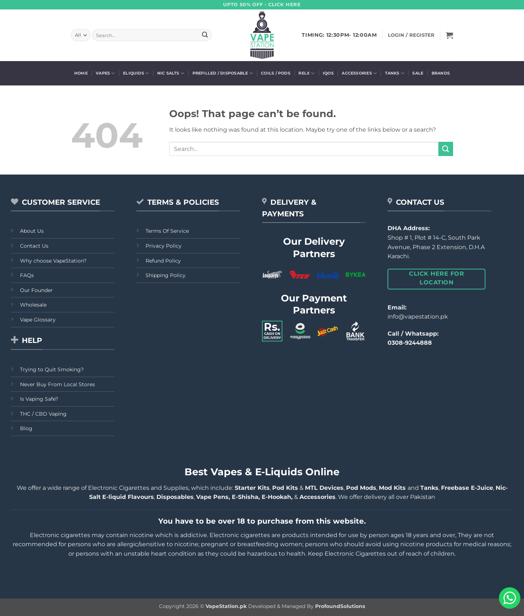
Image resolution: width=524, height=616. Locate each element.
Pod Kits (285, 487)
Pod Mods (361, 487)
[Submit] (205, 35)
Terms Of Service (167, 231)
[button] (449, 35)
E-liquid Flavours (128, 496)
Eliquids (136, 73)
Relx (306, 73)
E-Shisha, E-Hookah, (261, 496)
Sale (417, 73)
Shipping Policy (166, 275)
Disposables (175, 496)
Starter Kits (252, 487)
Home (81, 73)
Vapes (105, 73)
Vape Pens (212, 496)
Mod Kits (393, 487)
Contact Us (34, 246)
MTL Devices (324, 487)
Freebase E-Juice (467, 487)
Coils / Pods (275, 73)
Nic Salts (170, 73)
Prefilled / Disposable (222, 73)
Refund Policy (163, 260)
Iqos (328, 73)
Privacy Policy (164, 246)
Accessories (359, 73)
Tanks (395, 73)
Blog (26, 428)
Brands (441, 73)
